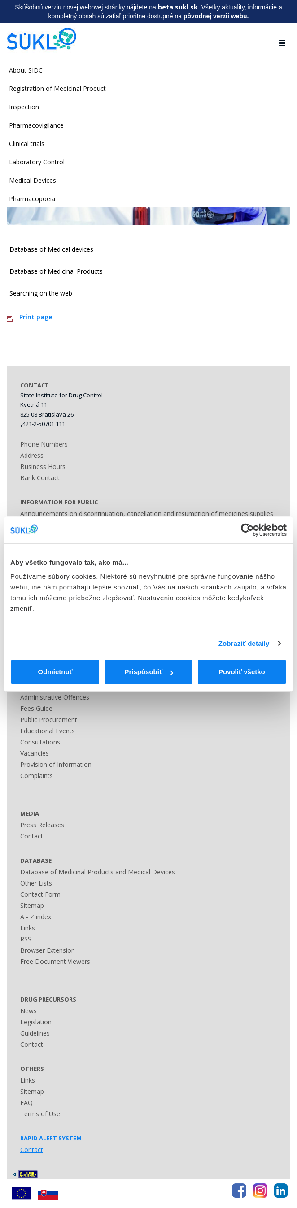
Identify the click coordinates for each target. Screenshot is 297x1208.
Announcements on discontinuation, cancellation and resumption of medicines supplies (146, 513)
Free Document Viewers (55, 961)
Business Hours (43, 466)
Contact (31, 836)
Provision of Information (56, 764)
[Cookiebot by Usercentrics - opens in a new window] (247, 530)
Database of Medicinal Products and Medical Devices (97, 872)
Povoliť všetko (241, 671)
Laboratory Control (37, 162)
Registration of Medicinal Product (57, 88)
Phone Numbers (44, 444)
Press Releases (42, 825)
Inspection (24, 107)
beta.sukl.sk (178, 7)
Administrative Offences (54, 697)
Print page (35, 317)
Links (27, 928)
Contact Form (40, 894)
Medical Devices (32, 180)
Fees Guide (36, 708)
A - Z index (35, 916)
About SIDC (26, 70)
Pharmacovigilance (36, 125)
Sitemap (32, 905)
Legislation (36, 1022)
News (28, 1010)
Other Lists (36, 883)
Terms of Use (40, 1113)
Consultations (40, 742)
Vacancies (34, 753)
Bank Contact (40, 477)
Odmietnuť (55, 671)
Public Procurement (48, 719)
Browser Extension (47, 950)
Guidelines (35, 1033)
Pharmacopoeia (32, 198)
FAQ (26, 1102)
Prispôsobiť (148, 671)
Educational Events (47, 731)
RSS (25, 939)
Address (32, 455)
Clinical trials (26, 143)
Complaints (36, 775)
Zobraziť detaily (244, 643)
